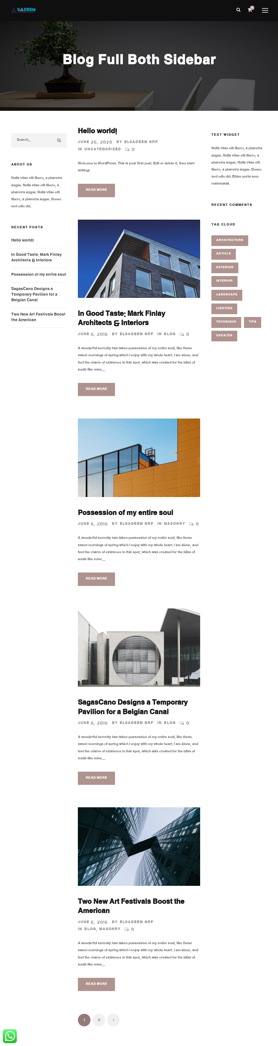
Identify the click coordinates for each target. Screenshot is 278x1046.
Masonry (174, 524)
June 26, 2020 (95, 142)
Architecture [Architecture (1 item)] (229, 240)
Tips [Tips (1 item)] (252, 322)
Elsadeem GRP (141, 142)
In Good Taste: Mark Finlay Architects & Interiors (121, 319)
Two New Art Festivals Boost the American (131, 907)
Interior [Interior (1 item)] (224, 281)
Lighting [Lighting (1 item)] (224, 308)
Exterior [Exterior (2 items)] (225, 267)
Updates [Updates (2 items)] (224, 336)
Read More (96, 190)
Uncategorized (102, 150)
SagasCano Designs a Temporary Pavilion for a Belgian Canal (133, 708)
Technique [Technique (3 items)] (226, 322)
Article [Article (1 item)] (223, 254)
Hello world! (97, 132)
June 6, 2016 (93, 335)
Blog (170, 335)
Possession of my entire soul (125, 514)
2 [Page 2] (99, 1020)
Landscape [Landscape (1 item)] (227, 295)
